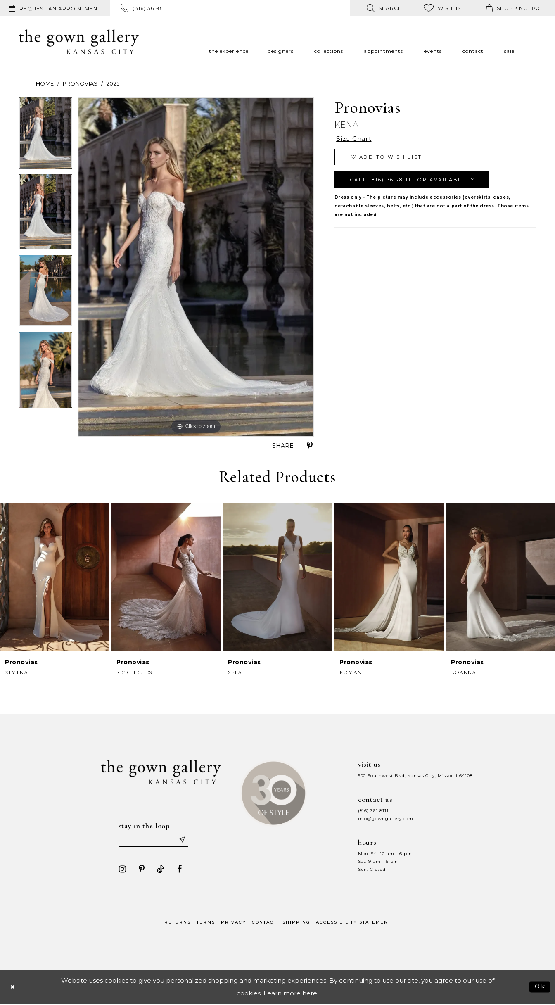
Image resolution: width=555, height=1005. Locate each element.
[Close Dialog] (13, 987)
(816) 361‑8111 (373, 810)
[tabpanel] (45, 135)
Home (45, 83)
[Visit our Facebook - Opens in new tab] (178, 870)
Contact (264, 923)
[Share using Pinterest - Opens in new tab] (310, 446)
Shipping (296, 923)
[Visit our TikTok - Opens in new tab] (159, 870)
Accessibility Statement (353, 923)
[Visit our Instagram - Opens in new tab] (121, 870)
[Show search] (384, 8)
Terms (206, 923)
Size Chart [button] (354, 139)
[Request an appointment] (55, 8)
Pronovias (80, 83)
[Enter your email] (153, 840)
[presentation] (54, 577)
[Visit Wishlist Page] (444, 8)
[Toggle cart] (514, 8)
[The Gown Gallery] (79, 41)
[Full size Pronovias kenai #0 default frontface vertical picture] (195, 267)
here (309, 994)
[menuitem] (55, 8)
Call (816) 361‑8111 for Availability (417, 181)
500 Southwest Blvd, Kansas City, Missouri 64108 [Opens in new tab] (415, 775)
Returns (177, 923)
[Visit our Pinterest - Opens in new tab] (140, 870)
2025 (113, 83)
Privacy (233, 923)
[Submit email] (183, 840)
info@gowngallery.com (385, 818)
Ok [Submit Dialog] (540, 987)
